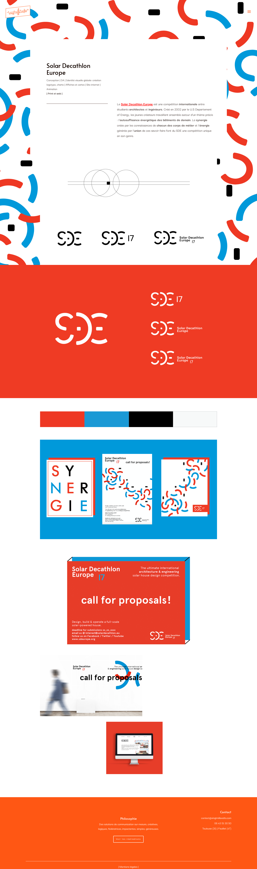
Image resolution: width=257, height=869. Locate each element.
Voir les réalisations (128, 838)
